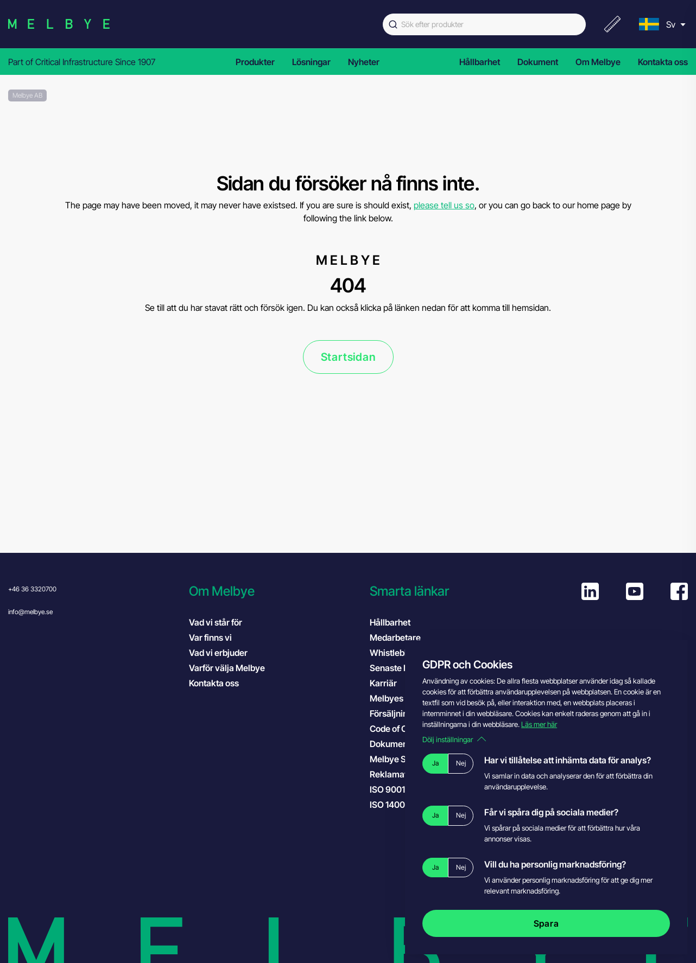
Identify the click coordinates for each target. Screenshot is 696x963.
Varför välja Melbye (227, 667)
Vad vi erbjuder (218, 652)
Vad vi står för (215, 622)
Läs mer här (539, 724)
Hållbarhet (479, 61)
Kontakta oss (663, 61)
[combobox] (484, 24)
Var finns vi (210, 637)
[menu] (661, 24)
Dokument (537, 61)
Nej (461, 763)
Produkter (255, 61)
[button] (274, 591)
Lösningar (311, 61)
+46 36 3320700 (32, 589)
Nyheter (363, 61)
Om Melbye (598, 61)
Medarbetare (395, 637)
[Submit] (392, 24)
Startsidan (348, 356)
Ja (435, 763)
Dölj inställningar (454, 739)
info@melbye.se (30, 612)
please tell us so (444, 205)
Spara (546, 923)
